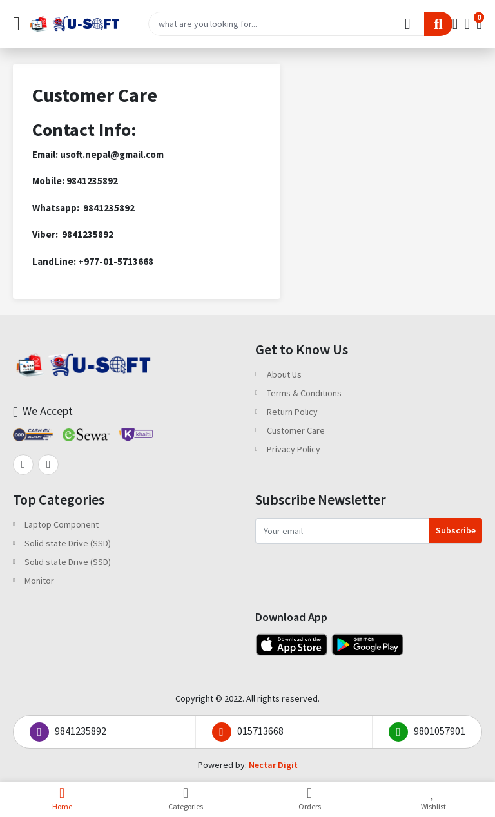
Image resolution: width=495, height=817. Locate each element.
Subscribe (456, 530)
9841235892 (68, 732)
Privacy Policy (293, 449)
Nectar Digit (273, 765)
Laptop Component (61, 524)
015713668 (248, 732)
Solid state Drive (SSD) (67, 543)
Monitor (39, 580)
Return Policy (292, 412)
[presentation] (353, 569)
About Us (284, 374)
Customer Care (296, 430)
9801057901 (427, 732)
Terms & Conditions (304, 393)
